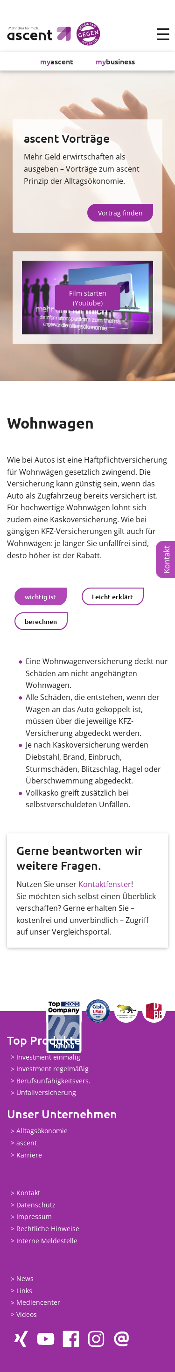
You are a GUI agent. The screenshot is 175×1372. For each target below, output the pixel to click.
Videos (26, 1314)
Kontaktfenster (104, 884)
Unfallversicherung (46, 1092)
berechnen (41, 621)
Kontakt (166, 560)
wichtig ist (40, 596)
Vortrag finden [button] (120, 212)
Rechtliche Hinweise (47, 1228)
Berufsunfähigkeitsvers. (53, 1080)
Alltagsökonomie (42, 1131)
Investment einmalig (48, 1057)
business (115, 61)
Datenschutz (36, 1204)
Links (24, 1290)
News (25, 1279)
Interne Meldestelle (46, 1240)
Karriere (29, 1154)
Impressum (34, 1217)
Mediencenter (38, 1302)
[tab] (40, 596)
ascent (56, 61)
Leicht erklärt (112, 596)
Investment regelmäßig (52, 1069)
